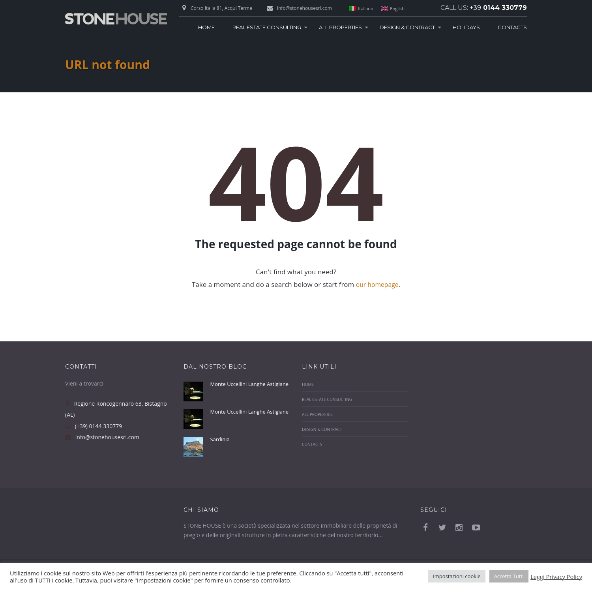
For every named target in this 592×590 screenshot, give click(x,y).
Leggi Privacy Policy (556, 576)
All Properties (340, 27)
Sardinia (220, 451)
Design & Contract (407, 27)
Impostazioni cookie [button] (457, 576)
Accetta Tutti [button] (509, 576)
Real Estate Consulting (266, 27)
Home (206, 27)
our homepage (377, 284)
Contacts (512, 27)
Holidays (466, 27)
